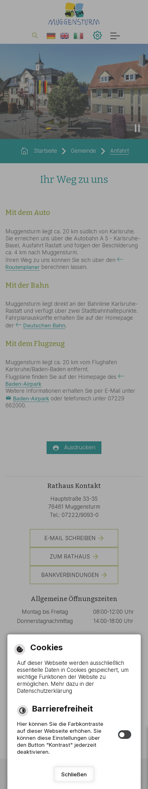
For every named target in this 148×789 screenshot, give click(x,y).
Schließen (74, 774)
